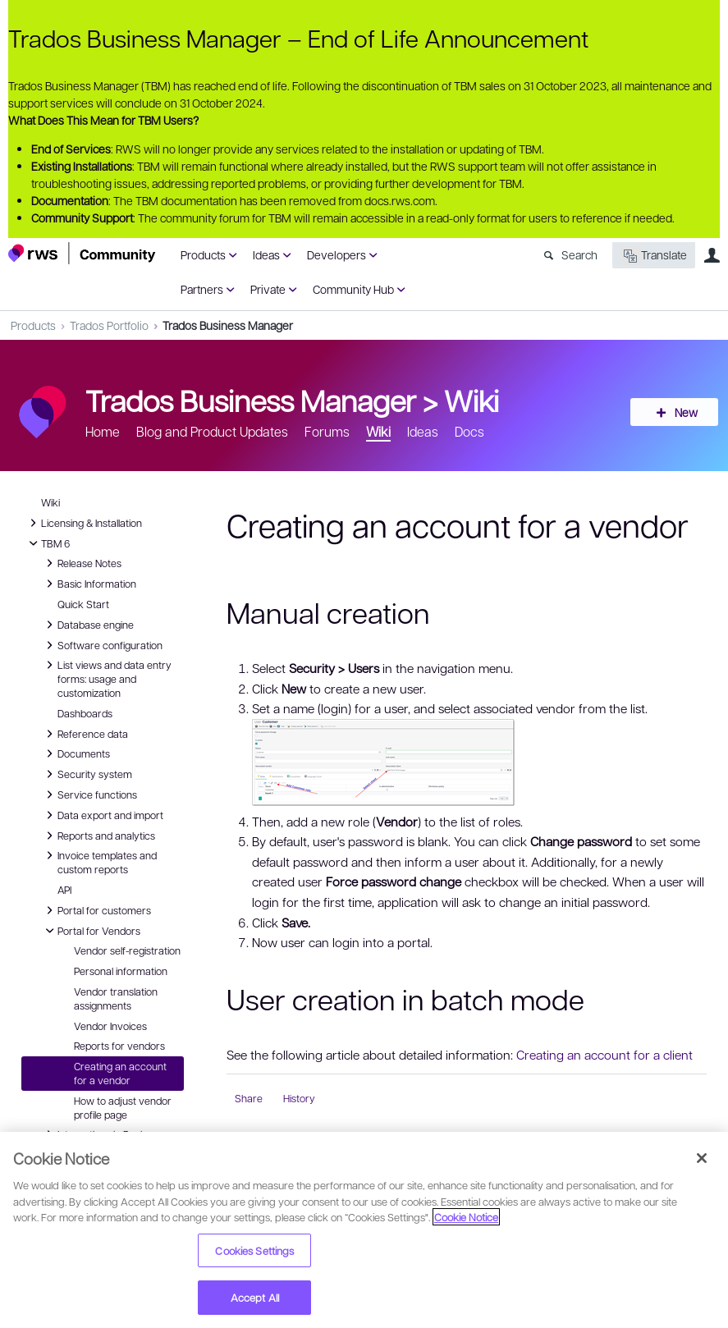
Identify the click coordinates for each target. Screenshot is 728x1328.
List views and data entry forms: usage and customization (106, 678)
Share (249, 1098)
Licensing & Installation (83, 523)
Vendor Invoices (110, 1026)
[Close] (702, 1158)
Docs (469, 431)
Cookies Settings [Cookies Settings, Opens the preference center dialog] (254, 1250)
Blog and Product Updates (212, 431)
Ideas (266, 254)
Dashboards (84, 713)
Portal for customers (96, 910)
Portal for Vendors (90, 931)
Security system (86, 774)
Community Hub (353, 289)
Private (268, 289)
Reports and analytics (98, 835)
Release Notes (81, 563)
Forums (327, 431)
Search (579, 254)
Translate (653, 255)
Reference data (84, 734)
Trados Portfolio (109, 325)
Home (102, 431)
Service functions (89, 794)
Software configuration (102, 645)
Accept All (255, 1297)
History (299, 1098)
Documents (75, 753)
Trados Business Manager (228, 325)
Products (203, 254)
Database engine (87, 624)
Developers (336, 254)
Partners (202, 289)
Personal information (120, 971)
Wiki (471, 400)
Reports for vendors (119, 1045)
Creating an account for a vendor (120, 1073)
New (682, 412)
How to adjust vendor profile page (123, 1107)
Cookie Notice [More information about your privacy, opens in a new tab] (466, 1217)
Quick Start (83, 604)
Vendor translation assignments (116, 998)
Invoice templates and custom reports (99, 861)
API (64, 889)
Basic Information (88, 583)
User (711, 255)
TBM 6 (47, 543)
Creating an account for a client (604, 1054)
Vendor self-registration (127, 950)
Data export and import (102, 815)
